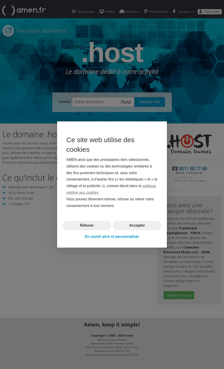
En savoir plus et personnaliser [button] (112, 236)
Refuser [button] (87, 225)
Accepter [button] (137, 225)
